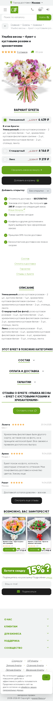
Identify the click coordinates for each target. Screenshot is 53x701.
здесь (49, 577)
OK (46, 677)
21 (37, 545)
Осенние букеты (35, 665)
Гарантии (25, 269)
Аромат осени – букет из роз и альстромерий (13, 542)
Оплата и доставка (25, 264)
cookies (20, 676)
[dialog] (32, 10)
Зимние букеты (13, 665)
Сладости (17, 661)
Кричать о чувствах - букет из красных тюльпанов (38, 542)
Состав (25, 259)
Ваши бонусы (16, 210)
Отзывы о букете (25, 274)
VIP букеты (32, 661)
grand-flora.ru (38, 698)
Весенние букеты (35, 670)
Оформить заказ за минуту (26, 170)
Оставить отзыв (27, 410)
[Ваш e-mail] (26, 584)
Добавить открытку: (13, 190)
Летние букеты (13, 670)
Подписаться (26, 591)
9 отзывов (22, 52)
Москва (37, 3)
